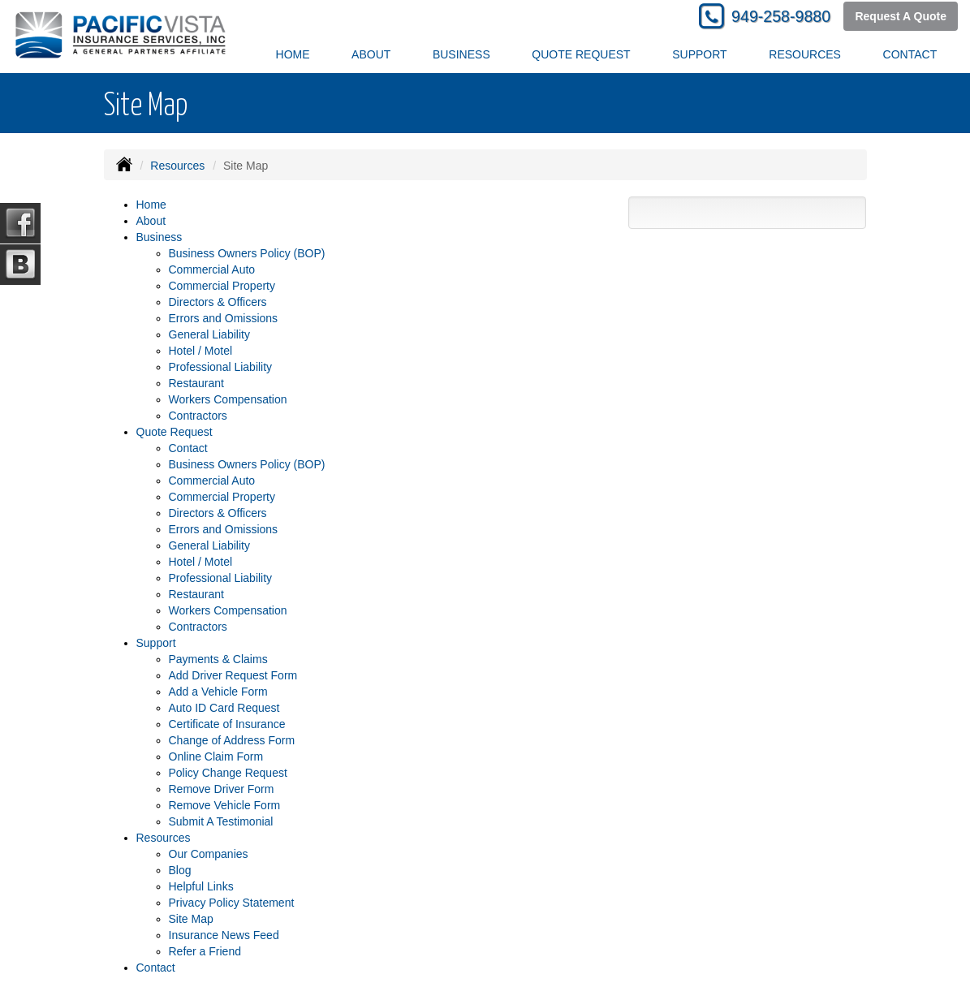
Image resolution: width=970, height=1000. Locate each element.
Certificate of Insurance (227, 724)
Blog (180, 870)
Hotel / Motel (201, 350)
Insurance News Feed (224, 935)
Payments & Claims (218, 659)
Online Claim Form (216, 756)
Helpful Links (201, 886)
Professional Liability (221, 366)
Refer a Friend (205, 951)
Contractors (198, 415)
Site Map (191, 918)
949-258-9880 (780, 16)
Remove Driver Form (221, 788)
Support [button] (699, 54)
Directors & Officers (218, 301)
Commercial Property (222, 285)
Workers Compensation (228, 399)
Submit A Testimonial (221, 821)
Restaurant (196, 383)
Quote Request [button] (581, 54)
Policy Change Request (228, 772)
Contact (910, 54)
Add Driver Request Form (233, 675)
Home (293, 54)
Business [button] (461, 54)
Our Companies (208, 853)
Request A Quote (900, 16)
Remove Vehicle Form (225, 805)
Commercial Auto (212, 269)
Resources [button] (805, 54)
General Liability (209, 334)
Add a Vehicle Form (218, 691)
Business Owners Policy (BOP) (247, 253)
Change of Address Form (232, 740)
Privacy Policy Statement (232, 902)
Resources (177, 165)
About (370, 54)
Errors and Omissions (223, 318)
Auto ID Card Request (224, 707)
